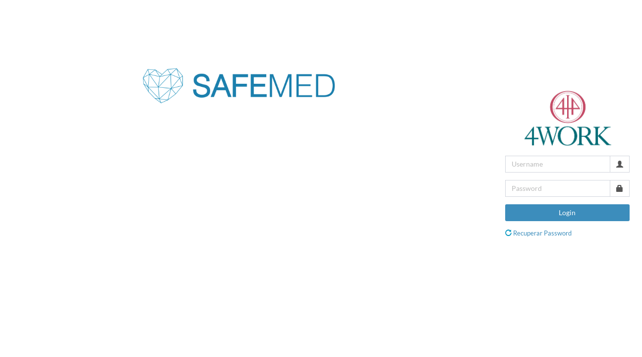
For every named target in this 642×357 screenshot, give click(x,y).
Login (567, 212)
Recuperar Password (542, 233)
